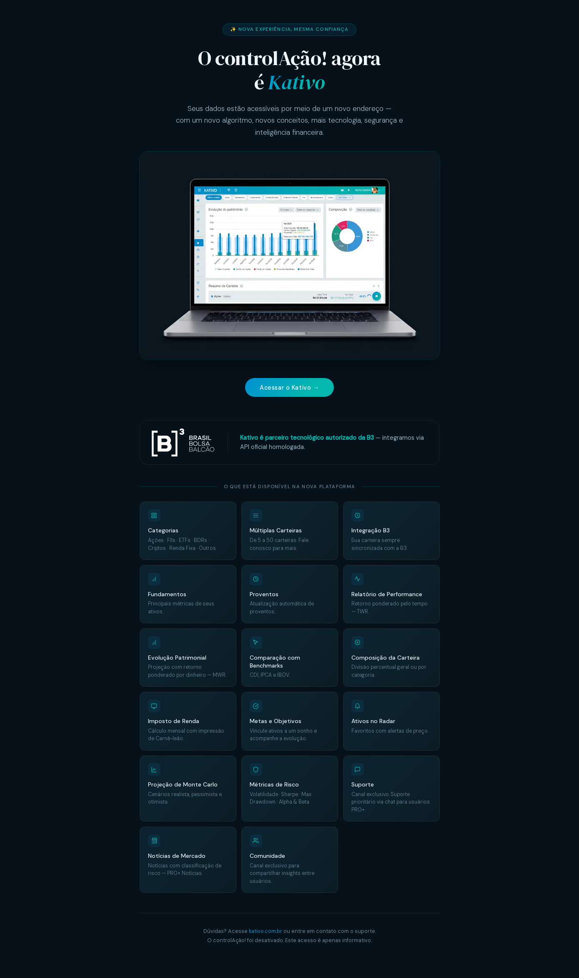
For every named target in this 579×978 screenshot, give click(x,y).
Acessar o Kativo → (289, 387)
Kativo (296, 82)
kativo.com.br (265, 931)
